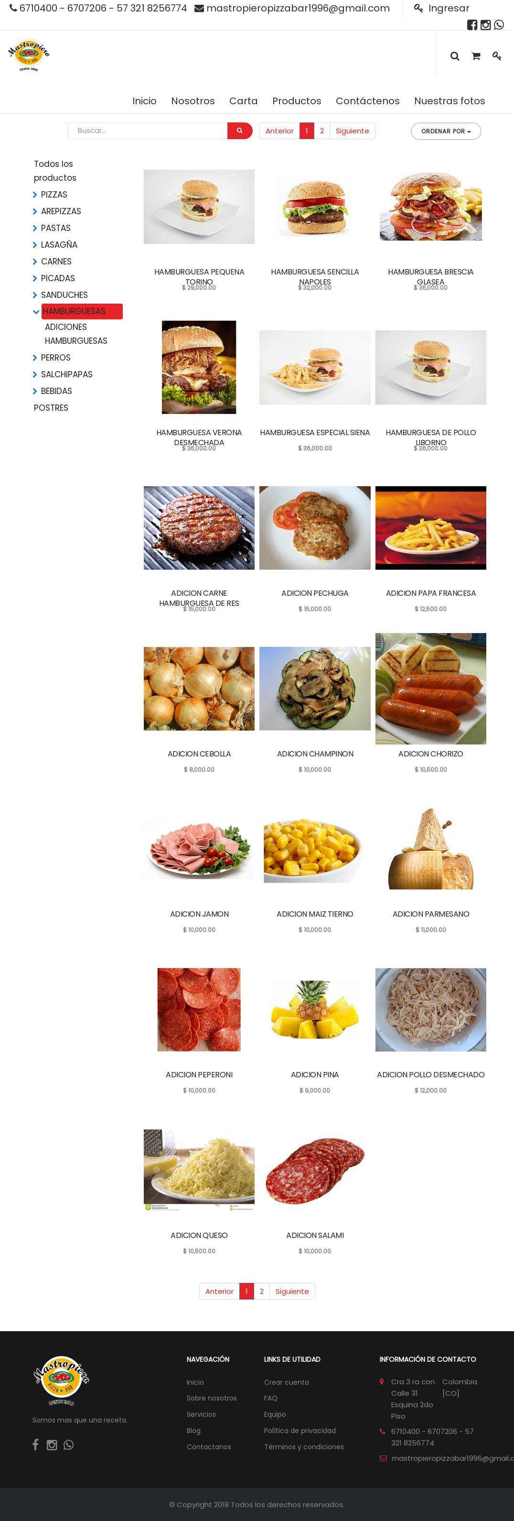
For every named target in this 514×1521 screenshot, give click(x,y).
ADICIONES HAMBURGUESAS (76, 334)
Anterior (280, 131)
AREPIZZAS (61, 211)
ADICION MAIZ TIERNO (315, 913)
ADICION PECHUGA (315, 593)
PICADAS (58, 278)
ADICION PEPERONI (199, 1074)
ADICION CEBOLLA (199, 753)
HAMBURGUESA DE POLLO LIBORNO (431, 437)
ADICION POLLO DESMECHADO (430, 1074)
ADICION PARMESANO (431, 913)
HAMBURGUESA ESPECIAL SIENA (315, 432)
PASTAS (56, 228)
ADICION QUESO (199, 1235)
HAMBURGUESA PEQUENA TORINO (199, 276)
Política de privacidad (300, 1430)
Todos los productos (55, 171)
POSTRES (51, 408)
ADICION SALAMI (314, 1235)
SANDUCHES (64, 295)
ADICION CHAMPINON (315, 753)
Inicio (195, 1382)
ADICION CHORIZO (430, 753)
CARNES (56, 261)
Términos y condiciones (304, 1447)
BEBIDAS (56, 391)
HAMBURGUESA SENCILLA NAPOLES (315, 276)
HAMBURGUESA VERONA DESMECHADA (199, 437)
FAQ (271, 1398)
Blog (194, 1430)
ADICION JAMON (199, 913)
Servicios (201, 1414)
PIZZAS (54, 194)
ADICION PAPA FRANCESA (431, 593)
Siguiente (352, 131)
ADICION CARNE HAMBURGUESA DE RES (199, 598)
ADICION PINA (315, 1074)
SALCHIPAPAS (67, 374)
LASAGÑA (59, 245)
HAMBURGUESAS (74, 311)
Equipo (275, 1414)
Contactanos (209, 1447)
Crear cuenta (286, 1382)
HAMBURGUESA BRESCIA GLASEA (431, 276)
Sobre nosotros (212, 1398)
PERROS (56, 357)
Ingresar (442, 8)
